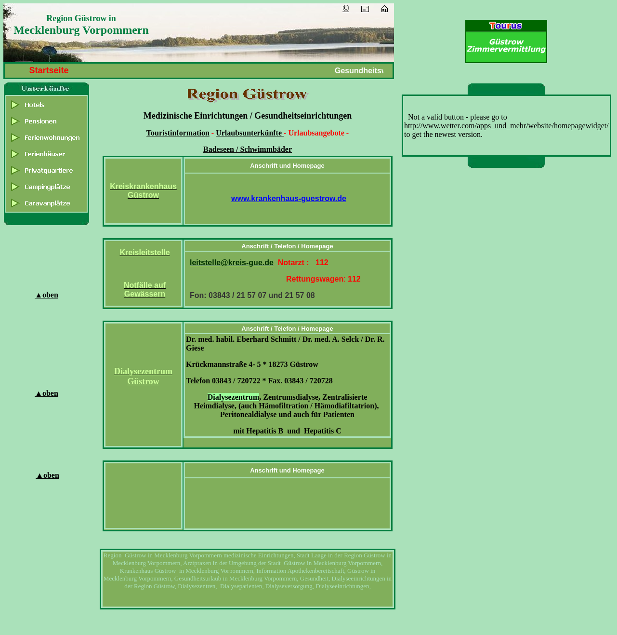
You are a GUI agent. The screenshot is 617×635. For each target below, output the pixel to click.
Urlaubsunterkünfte (250, 133)
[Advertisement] (508, 321)
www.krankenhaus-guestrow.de (288, 198)
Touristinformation (178, 133)
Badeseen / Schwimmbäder (247, 149)
